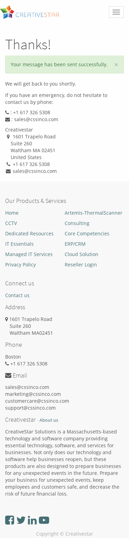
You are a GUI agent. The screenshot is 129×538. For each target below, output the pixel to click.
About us (49, 420)
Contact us (17, 295)
